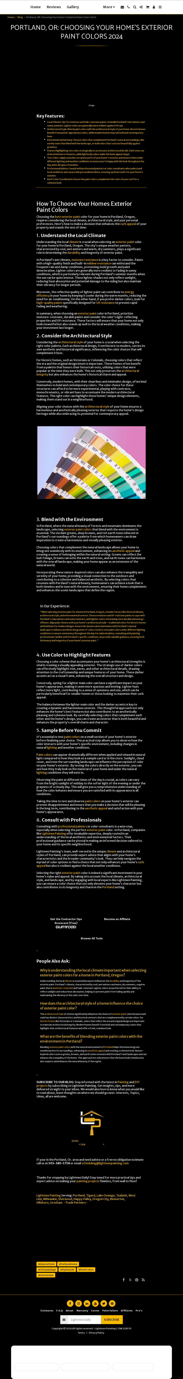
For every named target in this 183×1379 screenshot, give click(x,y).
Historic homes (137, 129)
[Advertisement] (91, 77)
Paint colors (44, 754)
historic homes (138, 622)
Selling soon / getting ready (37, 1367)
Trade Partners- (76, 1202)
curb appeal (128, 224)
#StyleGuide (67, 1269)
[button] (128, 7)
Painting (123, 1082)
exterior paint (125, 242)
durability (73, 252)
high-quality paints (49, 302)
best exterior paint (67, 216)
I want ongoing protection (133, 1367)
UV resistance (105, 302)
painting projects (87, 1181)
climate (74, 242)
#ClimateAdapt (47, 1269)
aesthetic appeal (123, 551)
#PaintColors (86, 1269)
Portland (108, 887)
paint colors (81, 129)
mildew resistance (99, 263)
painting (136, 633)
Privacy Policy (96, 1332)
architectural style (105, 129)
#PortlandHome (68, 1264)
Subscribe (111, 1319)
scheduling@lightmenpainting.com (105, 1163)
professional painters (93, 168)
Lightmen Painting (54, 833)
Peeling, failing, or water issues (85, 1367)
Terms (81, 1332)
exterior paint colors (78, 529)
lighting (61, 161)
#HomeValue (45, 1275)
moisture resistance (84, 260)
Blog (20, 17)
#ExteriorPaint (46, 1264)
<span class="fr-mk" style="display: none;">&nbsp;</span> (91, 919)
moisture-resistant (63, 988)
